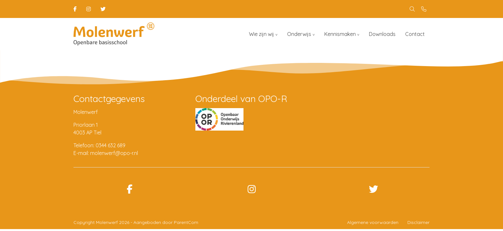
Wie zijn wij (261, 34)
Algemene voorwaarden (372, 222)
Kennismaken (340, 34)
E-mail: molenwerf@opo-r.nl (105, 153)
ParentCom (186, 222)
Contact (415, 34)
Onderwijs (299, 34)
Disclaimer (418, 222)
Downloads (382, 34)
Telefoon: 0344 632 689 (99, 145)
